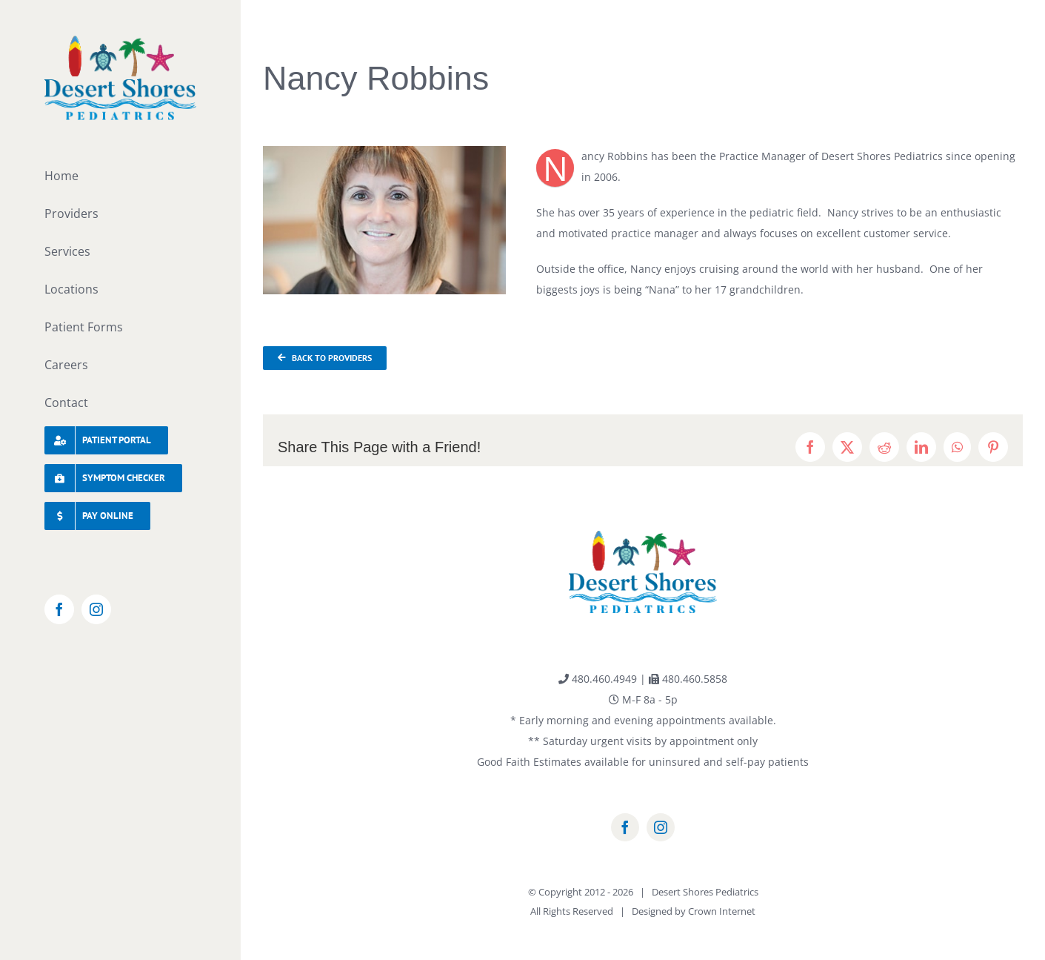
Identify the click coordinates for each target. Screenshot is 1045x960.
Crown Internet (721, 911)
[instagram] (661, 827)
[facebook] (625, 827)
